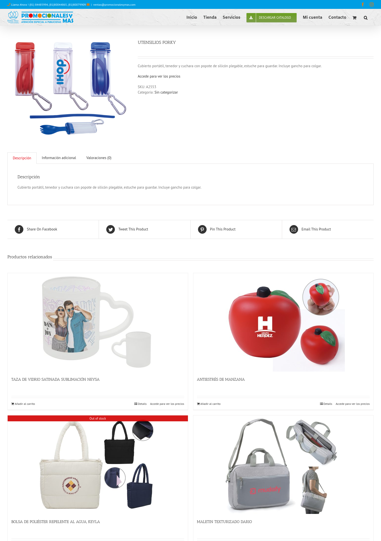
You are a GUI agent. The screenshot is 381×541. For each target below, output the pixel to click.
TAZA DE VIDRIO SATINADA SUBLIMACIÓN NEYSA (55, 379)
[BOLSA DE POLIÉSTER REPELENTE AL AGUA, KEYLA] (98, 464)
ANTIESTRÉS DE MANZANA (221, 379)
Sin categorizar (166, 92)
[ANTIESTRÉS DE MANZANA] (283, 322)
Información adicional (59, 157)
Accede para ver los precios (159, 76)
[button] (365, 17)
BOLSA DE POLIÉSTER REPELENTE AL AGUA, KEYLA (55, 521)
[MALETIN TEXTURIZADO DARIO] (283, 464)
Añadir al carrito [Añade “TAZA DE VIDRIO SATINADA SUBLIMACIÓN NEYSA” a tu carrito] (25, 404)
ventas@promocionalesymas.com (114, 4)
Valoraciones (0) (98, 157)
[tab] (22, 158)
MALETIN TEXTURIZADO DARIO (224, 521)
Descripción (22, 158)
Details (142, 404)
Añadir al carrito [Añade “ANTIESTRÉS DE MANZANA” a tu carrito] (210, 404)
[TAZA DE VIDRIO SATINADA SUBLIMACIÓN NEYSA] (98, 322)
